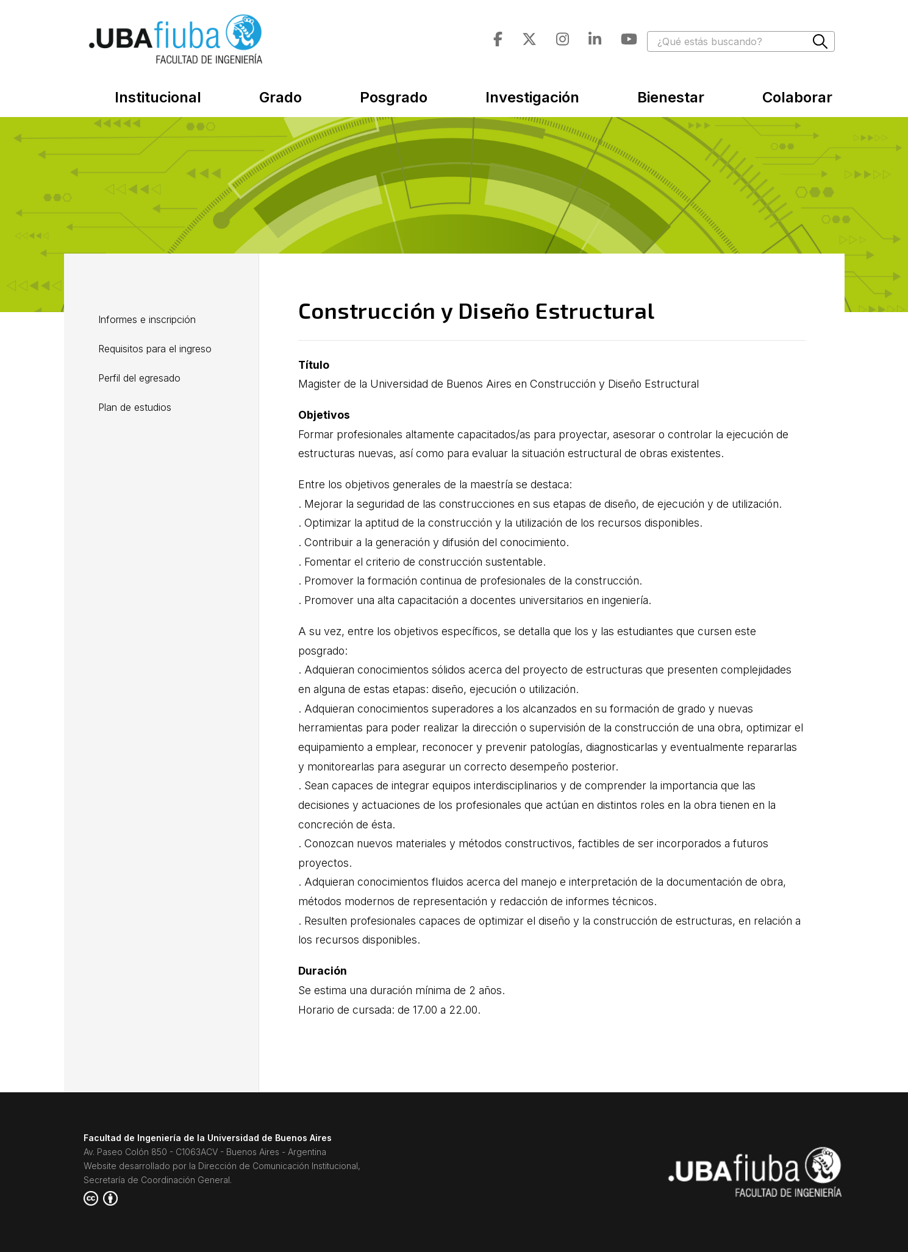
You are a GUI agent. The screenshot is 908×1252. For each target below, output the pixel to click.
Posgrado (393, 97)
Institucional (158, 97)
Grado (280, 97)
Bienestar (670, 97)
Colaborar (797, 97)
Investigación (532, 97)
